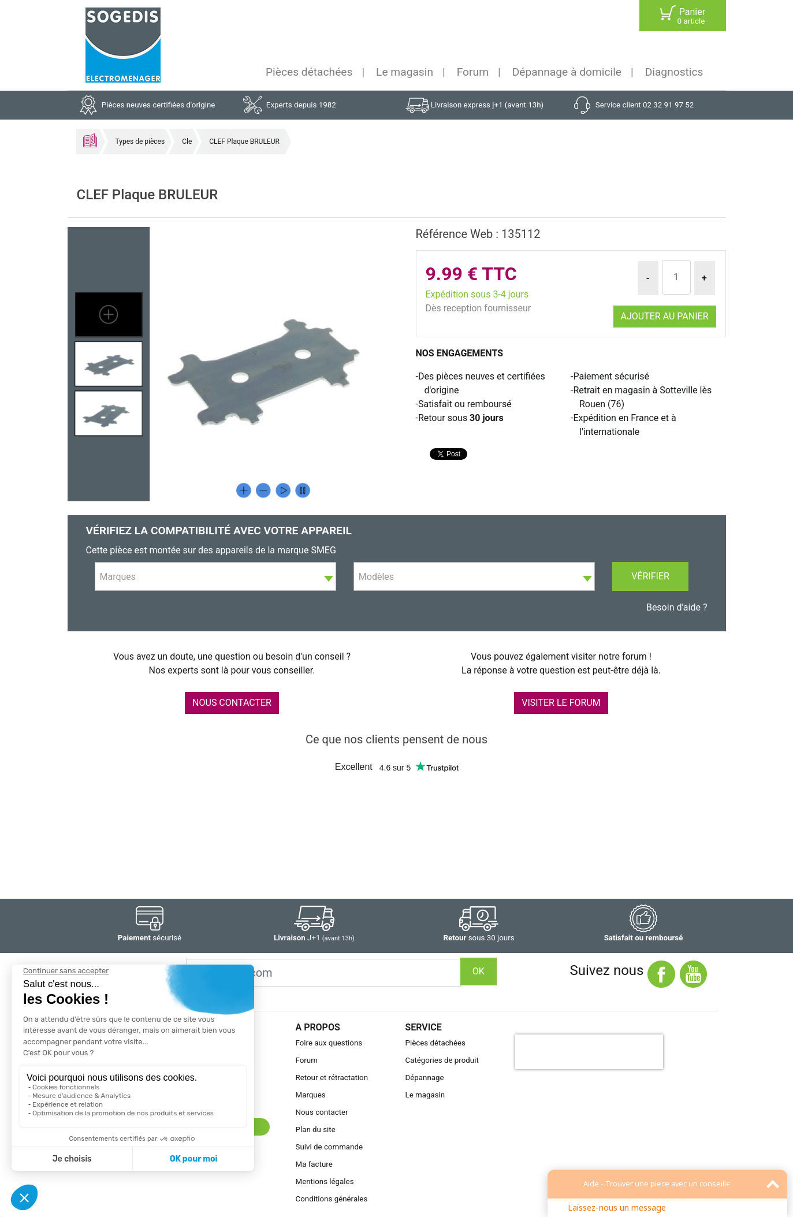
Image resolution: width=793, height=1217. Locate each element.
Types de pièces (140, 141)
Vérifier (650, 576)
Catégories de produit (442, 1060)
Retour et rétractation (332, 1077)
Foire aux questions (329, 1043)
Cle (187, 141)
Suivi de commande (329, 1146)
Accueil (90, 140)
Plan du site (316, 1129)
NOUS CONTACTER (231, 702)
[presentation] (589, 1051)
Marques (311, 1095)
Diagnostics (674, 72)
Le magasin (404, 72)
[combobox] (215, 576)
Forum (473, 72)
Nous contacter (322, 1112)
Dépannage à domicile (566, 72)
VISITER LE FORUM (561, 702)
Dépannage (424, 1077)
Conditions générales (332, 1198)
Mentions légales (325, 1181)
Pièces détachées (309, 72)
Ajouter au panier (665, 316)
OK (478, 971)
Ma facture (314, 1164)
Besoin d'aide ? (677, 607)
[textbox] (215, 577)
